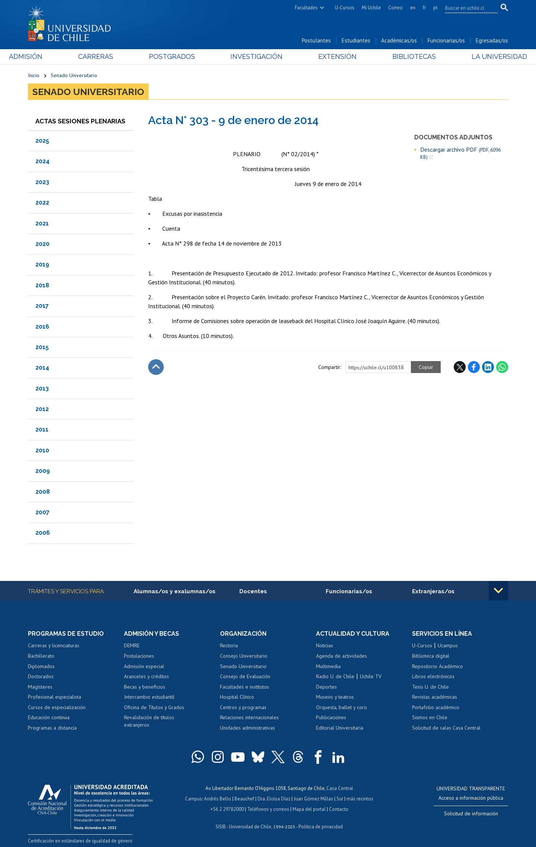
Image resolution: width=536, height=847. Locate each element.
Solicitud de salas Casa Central (446, 727)
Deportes (326, 686)
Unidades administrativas (247, 727)
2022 (42, 202)
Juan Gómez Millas (313, 799)
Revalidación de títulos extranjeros (149, 721)
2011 (41, 429)
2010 (42, 450)
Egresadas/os (492, 40)
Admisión (44, 56)
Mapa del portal (309, 809)
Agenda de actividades (341, 655)
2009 (42, 470)
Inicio (33, 75)
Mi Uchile (371, 7)
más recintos (360, 799)
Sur (339, 799)
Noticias (324, 645)
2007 (42, 512)
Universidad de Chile (250, 827)
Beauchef (244, 799)
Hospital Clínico (237, 696)
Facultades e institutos (244, 686)
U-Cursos (344, 7)
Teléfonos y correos (268, 809)
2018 (42, 285)
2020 (42, 243)
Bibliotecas (401, 56)
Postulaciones (139, 655)
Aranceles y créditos (146, 676)
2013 (42, 388)
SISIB (221, 827)
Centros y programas (243, 707)
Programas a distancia (52, 727)
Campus (193, 799)
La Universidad (480, 56)
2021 (42, 223)
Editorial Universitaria (339, 727)
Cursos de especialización (57, 707)
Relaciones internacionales (249, 717)
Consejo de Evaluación (245, 676)
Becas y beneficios (144, 686)
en (412, 7)
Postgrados (178, 56)
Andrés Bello (217, 799)
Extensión (331, 56)
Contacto (338, 809)
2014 (42, 367)
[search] (467, 8)
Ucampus (448, 645)
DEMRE (132, 645)
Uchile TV (371, 676)
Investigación (256, 56)
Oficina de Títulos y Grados (154, 707)
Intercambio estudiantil (149, 696)
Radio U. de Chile (335, 676)
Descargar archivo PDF (460, 153)
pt (435, 7)
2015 (42, 347)
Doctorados (41, 676)
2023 (42, 182)
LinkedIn (488, 367)
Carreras (108, 56)
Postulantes (316, 40)
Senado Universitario (74, 75)
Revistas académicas (434, 696)
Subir (156, 367)
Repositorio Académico (437, 666)
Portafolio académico (435, 707)
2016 (42, 326)
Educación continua (49, 717)
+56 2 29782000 (227, 809)
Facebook (474, 367)
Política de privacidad (321, 827)
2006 (42, 532)
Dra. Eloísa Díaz (274, 799)
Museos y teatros (335, 696)
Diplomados (41, 666)
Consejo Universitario (243, 655)
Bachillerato (41, 655)
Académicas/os (399, 40)
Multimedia (328, 666)
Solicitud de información (471, 813)
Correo (395, 7)
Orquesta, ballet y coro (341, 707)
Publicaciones (331, 717)
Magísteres (40, 686)
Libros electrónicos (433, 676)
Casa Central (339, 788)
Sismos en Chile (429, 717)
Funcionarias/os (446, 40)
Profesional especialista (54, 696)
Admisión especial (144, 666)
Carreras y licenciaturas (53, 645)
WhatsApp (502, 367)
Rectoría (229, 645)
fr (424, 7)
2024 (42, 161)
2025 (42, 140)
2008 (42, 491)
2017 (42, 305)
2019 (42, 264)
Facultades (306, 7)
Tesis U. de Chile (430, 686)
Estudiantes (356, 40)
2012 (42, 409)
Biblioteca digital (430, 655)
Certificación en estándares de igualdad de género (80, 841)
